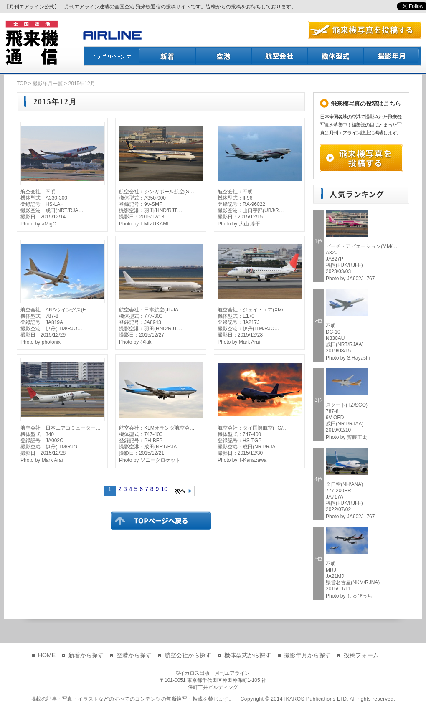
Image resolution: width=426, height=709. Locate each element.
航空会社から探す (188, 655)
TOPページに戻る (161, 520)
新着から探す (86, 655)
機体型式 (336, 56)
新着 (167, 56)
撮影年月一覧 (48, 83)
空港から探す (134, 655)
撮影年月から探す (307, 655)
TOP (22, 83)
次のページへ (182, 491)
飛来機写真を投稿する (361, 158)
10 (164, 489)
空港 (224, 56)
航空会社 (280, 56)
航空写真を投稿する (364, 30)
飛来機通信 (31, 43)
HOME (47, 655)
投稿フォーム (361, 655)
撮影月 (392, 56)
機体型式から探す (247, 655)
